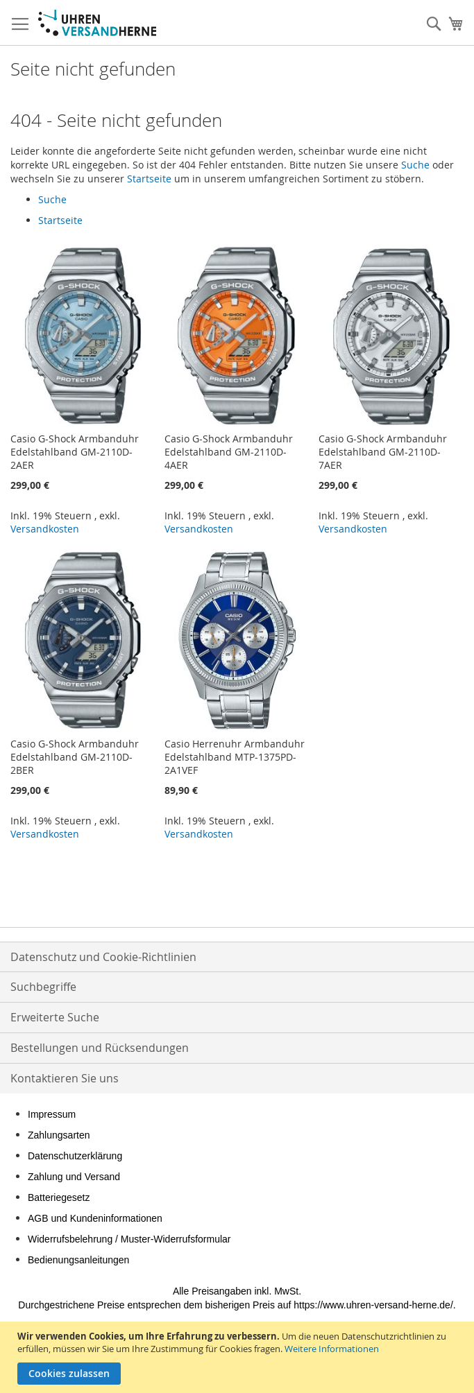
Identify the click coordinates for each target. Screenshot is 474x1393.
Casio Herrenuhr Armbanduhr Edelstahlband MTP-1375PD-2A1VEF (234, 757)
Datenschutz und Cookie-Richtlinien (103, 956)
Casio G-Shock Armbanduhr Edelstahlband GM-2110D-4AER (228, 451)
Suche (415, 164)
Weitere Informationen (332, 1348)
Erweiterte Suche (54, 1017)
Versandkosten (44, 528)
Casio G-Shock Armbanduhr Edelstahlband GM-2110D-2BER (74, 757)
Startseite (149, 178)
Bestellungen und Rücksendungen (99, 1047)
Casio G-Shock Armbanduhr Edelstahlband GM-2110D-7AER (383, 451)
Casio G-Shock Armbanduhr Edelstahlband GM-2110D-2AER (74, 451)
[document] (238, 1357)
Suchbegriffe (43, 986)
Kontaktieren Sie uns (64, 1078)
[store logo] (97, 23)
